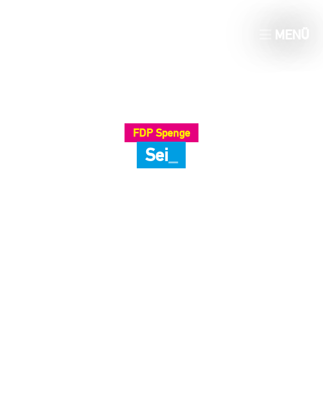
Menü (284, 35)
